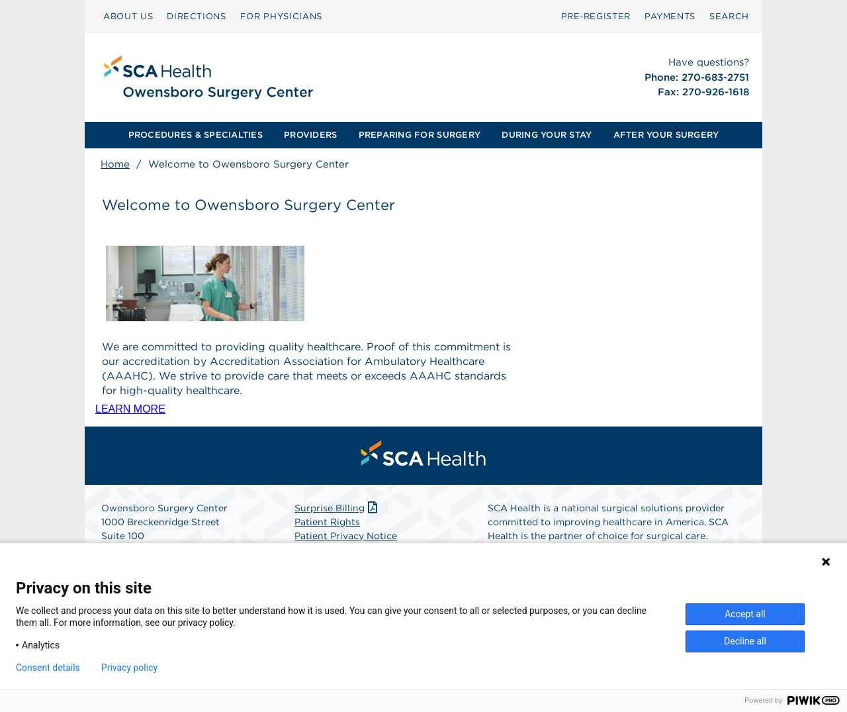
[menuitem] (128, 16)
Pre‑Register (596, 16)
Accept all (745, 614)
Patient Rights (327, 522)
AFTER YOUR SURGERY (666, 135)
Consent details (48, 667)
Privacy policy (129, 667)
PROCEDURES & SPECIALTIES (195, 135)
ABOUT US (128, 16)
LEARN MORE (130, 409)
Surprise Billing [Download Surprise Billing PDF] (337, 508)
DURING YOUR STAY (547, 135)
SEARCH (729, 16)
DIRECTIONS (196, 16)
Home (115, 164)
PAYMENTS (670, 16)
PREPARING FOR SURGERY (419, 135)
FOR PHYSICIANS (281, 16)
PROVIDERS (310, 135)
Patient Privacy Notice (345, 536)
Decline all (745, 641)
